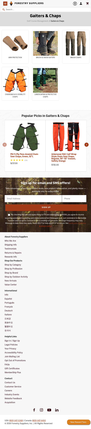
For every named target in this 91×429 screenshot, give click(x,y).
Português (9, 302)
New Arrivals (11, 280)
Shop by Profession (13, 268)
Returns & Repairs (13, 252)
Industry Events (12, 394)
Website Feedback (13, 398)
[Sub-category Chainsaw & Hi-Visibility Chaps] (15, 84)
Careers (8, 390)
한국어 (8, 330)
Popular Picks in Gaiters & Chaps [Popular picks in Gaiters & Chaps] (45, 116)
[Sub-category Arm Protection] (15, 47)
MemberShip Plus (13, 372)
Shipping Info (11, 244)
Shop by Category (13, 264)
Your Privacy (10, 348)
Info (6, 294)
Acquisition (10, 402)
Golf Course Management (37, 21)
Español (8, 298)
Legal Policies (11, 344)
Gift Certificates (12, 368)
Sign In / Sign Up (12, 340)
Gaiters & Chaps (57, 21)
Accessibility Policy (14, 352)
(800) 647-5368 (16, 420)
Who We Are (10, 240)
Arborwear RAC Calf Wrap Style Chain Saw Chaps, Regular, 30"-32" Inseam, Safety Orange (63, 157)
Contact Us (10, 382)
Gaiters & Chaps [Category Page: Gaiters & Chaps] (45, 16)
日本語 (8, 318)
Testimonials (10, 248)
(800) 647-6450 (39, 420)
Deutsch (9, 310)
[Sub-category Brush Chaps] (75, 47)
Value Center (11, 284)
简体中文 (9, 322)
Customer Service (13, 386)
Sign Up (46, 208)
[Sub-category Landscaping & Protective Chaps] (45, 84)
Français (9, 306)
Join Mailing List (12, 356)
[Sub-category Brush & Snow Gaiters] (45, 47)
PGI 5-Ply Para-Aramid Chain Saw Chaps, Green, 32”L (24, 155)
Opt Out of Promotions (15, 360)
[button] (5, 145)
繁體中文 (9, 326)
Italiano (8, 314)
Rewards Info (11, 256)
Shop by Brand (11, 272)
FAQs (7, 364)
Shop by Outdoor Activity (16, 276)
